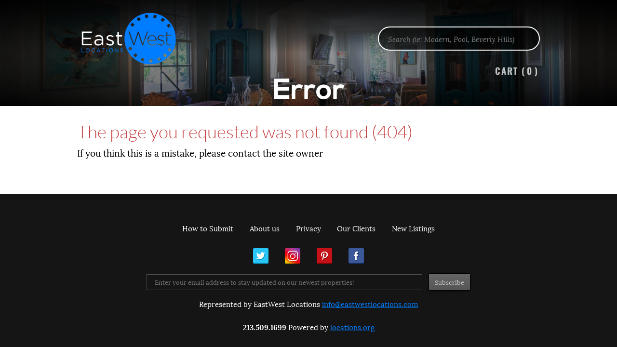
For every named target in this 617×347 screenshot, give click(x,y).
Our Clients (356, 228)
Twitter (260, 256)
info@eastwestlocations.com (370, 303)
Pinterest (324, 256)
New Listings (413, 228)
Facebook (356, 256)
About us (265, 228)
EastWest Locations (135, 38)
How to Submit (207, 228)
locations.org (352, 327)
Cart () (516, 70)
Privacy (308, 228)
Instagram (292, 256)
